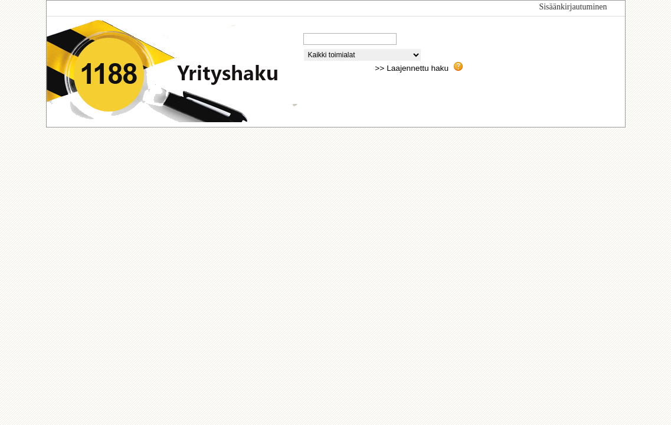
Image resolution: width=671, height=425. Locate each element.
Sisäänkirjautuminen (573, 6)
